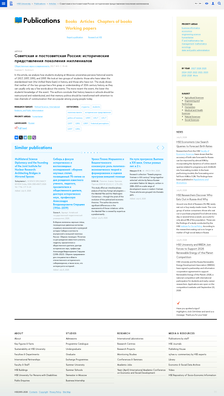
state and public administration (196, 50)
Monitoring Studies (127, 354)
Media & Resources (182, 333)
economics (187, 31)
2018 (189, 75)
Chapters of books (114, 21)
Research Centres (126, 343)
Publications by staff (179, 338)
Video (172, 369)
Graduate (70, 354)
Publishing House (177, 348)
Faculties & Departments (27, 354)
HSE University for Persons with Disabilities (36, 375)
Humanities (190, 107)
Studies (71, 333)
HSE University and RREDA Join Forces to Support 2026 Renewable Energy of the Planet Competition (194, 251)
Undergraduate (73, 348)
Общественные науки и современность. (32, 66)
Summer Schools (74, 369)
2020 (205, 72)
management (188, 43)
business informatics (191, 27)
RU (196, 3)
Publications (41, 20)
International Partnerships (27, 359)
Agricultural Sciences (194, 97)
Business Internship (75, 380)
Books (71, 21)
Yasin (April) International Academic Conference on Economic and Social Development (141, 371)
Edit (215, 391)
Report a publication (75, 37)
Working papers (80, 28)
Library (172, 359)
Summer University (75, 364)
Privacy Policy (55, 392)
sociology (186, 47)
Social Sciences (192, 119)
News (179, 132)
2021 (200, 72)
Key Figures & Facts (24, 343)
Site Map (67, 392)
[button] (81, 152)
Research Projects (126, 348)
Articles (87, 21)
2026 (199, 68)
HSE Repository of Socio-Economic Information (192, 375)
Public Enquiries (22, 380)
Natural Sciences (192, 116)
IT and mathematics (190, 40)
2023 (189, 72)
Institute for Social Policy (191, 226)
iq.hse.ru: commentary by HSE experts (187, 354)
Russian (31, 123)
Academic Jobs (124, 364)
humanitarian (187, 37)
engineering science (191, 34)
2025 (204, 68)
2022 (195, 72)
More (195, 75)
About (19, 333)
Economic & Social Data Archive (184, 364)
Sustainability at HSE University (30, 348)
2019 (184, 75)
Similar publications (33, 147)
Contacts (33, 392)
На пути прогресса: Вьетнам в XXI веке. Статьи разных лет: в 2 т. (146, 162)
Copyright (43, 392)
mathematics (201, 43)
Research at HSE (95, 37)
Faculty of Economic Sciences (192, 152)
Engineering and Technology (191, 102)
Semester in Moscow (76, 375)
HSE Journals (175, 343)
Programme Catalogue (77, 343)
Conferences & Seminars (129, 359)
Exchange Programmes (77, 359)
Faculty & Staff (22, 364)
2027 (193, 68)
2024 (184, 72)
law (201, 40)
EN (200, 3)
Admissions (71, 338)
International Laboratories (130, 338)
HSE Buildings (21, 369)
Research (123, 333)
